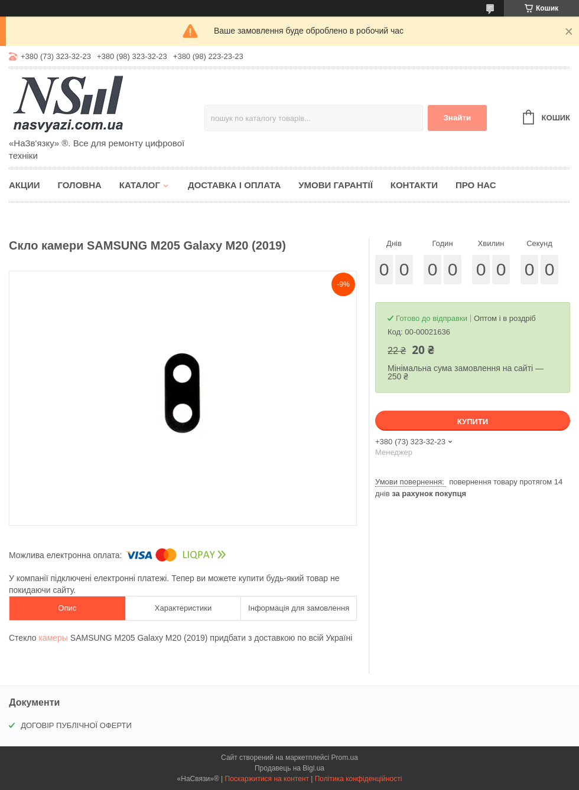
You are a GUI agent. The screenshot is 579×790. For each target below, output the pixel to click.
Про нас (476, 185)
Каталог (139, 185)
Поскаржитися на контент (267, 779)
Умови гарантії (335, 185)
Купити (472, 421)
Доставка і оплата (234, 185)
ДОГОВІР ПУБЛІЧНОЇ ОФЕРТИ (76, 725)
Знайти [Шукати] (457, 117)
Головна (80, 185)
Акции (24, 185)
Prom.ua (344, 757)
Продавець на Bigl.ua (289, 768)
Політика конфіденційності (358, 779)
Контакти (414, 185)
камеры (52, 638)
